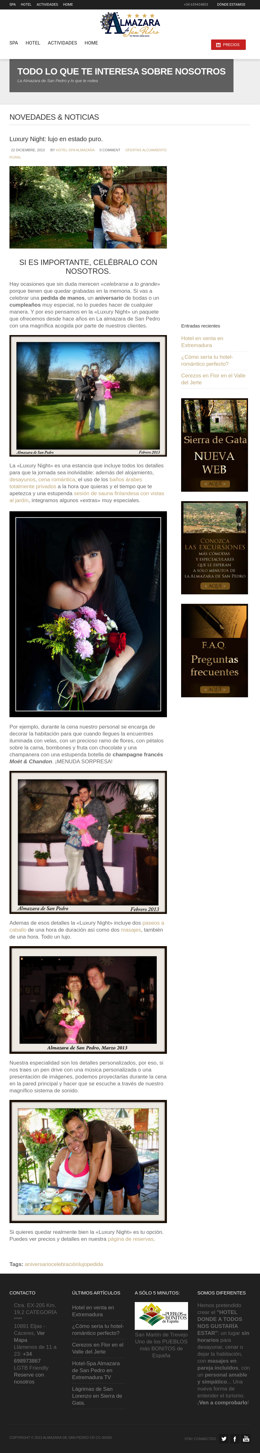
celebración (65, 1264)
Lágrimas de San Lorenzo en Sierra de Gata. (97, 1396)
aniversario (38, 1264)
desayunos (22, 480)
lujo (83, 1264)
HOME (68, 5)
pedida (95, 1264)
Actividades (47, 5)
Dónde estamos (231, 5)
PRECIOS (231, 44)
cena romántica (56, 480)
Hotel (26, 5)
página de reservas (131, 1239)
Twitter (223, 1439)
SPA (12, 5)
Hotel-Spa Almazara (75, 150)
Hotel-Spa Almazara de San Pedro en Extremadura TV (96, 1370)
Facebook (234, 1439)
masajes (131, 930)
